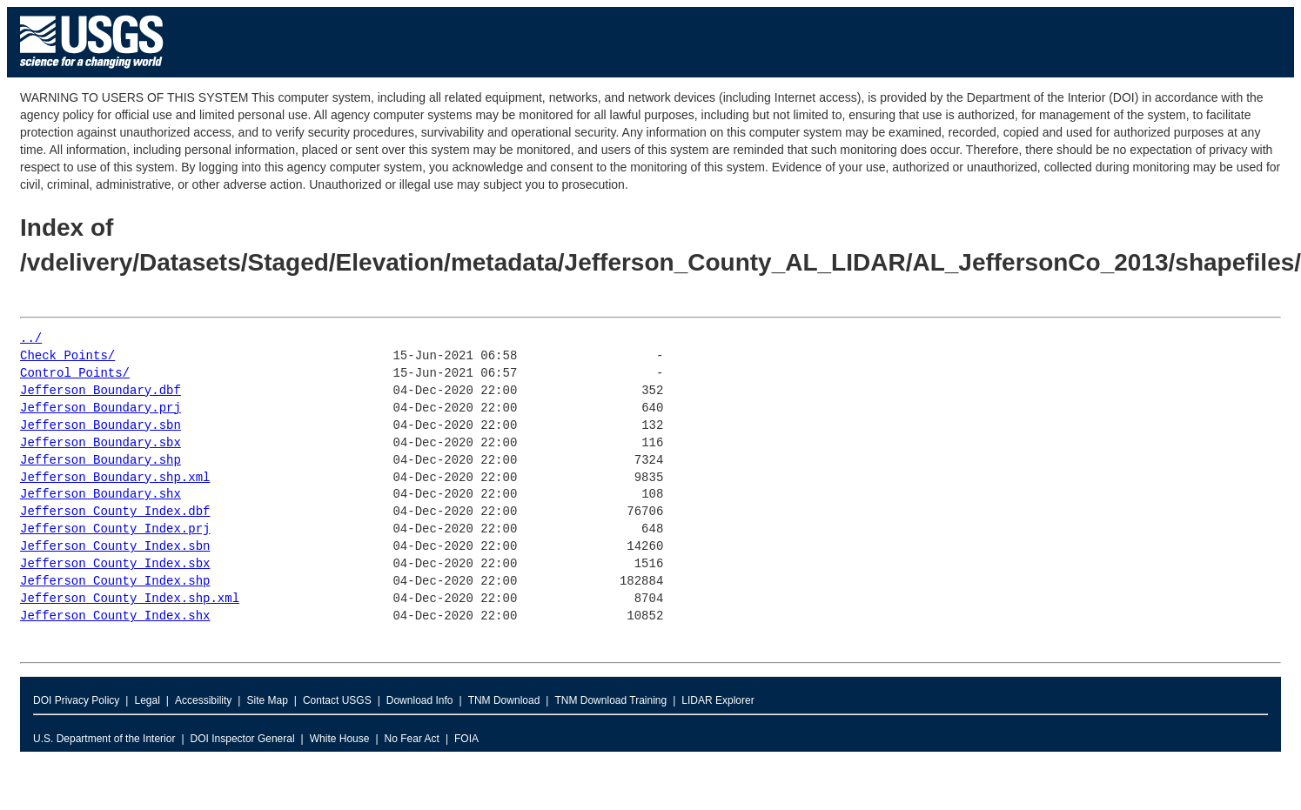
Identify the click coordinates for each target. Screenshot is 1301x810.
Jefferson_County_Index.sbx (115, 564)
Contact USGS (337, 700)
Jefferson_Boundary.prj (100, 408)
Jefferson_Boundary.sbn (100, 426)
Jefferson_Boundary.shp (100, 460)
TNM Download (504, 700)
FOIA (466, 739)
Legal (146, 700)
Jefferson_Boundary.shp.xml (115, 478)
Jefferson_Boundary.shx (100, 494)
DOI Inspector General (243, 739)
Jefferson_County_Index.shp (115, 581)
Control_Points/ (75, 373)
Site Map (266, 700)
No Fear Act (412, 739)
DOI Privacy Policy (76, 700)
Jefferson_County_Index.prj (115, 529)
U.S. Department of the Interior (104, 739)
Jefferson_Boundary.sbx (100, 443)
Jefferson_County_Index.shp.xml (129, 599)
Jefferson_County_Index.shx (115, 616)
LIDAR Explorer (717, 700)
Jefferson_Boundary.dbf (100, 391)
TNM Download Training (610, 700)
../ (31, 339)
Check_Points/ (67, 356)
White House (340, 739)
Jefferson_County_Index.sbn (115, 547)
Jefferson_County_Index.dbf (115, 512)
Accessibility (203, 700)
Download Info (419, 700)
